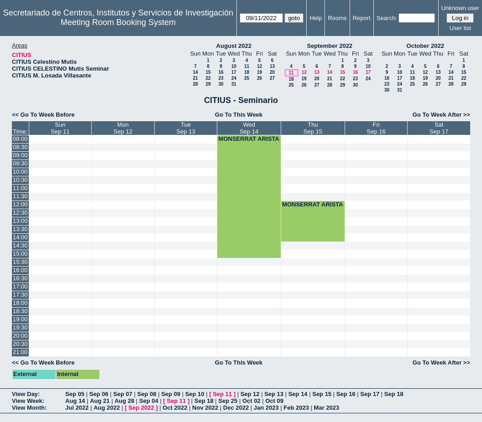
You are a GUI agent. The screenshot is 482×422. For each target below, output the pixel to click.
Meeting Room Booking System (118, 22)
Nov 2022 (205, 407)
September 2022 (329, 45)
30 (220, 84)
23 (220, 78)
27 (272, 78)
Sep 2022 (141, 407)
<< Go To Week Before (43, 114)
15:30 (20, 261)
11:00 (20, 188)
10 (233, 66)
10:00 (20, 171)
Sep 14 (298, 394)
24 (233, 78)
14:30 (20, 245)
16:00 (20, 270)
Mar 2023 (327, 407)
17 (233, 72)
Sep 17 (369, 394)
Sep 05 (74, 394)
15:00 (20, 253)
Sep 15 (321, 394)
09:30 (20, 163)
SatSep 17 (439, 128)
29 (207, 84)
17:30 (20, 294)
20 (272, 72)
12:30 (20, 212)
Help (315, 18)
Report (362, 18)
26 (259, 78)
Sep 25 (227, 400)
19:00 (20, 319)
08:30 (20, 147)
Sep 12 (250, 394)
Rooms (337, 18)
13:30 (20, 229)
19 (259, 72)
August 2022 (233, 45)
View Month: (29, 407)
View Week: (28, 400)
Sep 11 (222, 394)
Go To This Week (238, 114)
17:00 (20, 286)
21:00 (20, 352)
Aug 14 (75, 400)
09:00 (20, 155)
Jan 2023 (266, 407)
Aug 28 (124, 400)
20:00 (20, 335)
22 (207, 78)
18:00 (20, 302)
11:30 (20, 196)
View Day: (26, 394)
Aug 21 (100, 400)
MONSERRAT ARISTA (248, 138)
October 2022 (425, 45)
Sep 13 (273, 394)
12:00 (20, 204)
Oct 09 (274, 400)
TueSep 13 (185, 128)
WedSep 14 (249, 128)
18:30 (20, 311)
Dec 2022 (236, 407)
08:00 (20, 138)
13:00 (20, 220)
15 (207, 72)
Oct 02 (251, 400)
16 (220, 72)
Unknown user (460, 8)
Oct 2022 (174, 407)
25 (246, 78)
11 (246, 66)
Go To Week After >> (441, 114)
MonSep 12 (123, 128)
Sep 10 (194, 394)
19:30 (20, 327)
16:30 (20, 278)
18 (246, 72)
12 (259, 66)
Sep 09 (170, 394)
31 (233, 84)
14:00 (20, 237)
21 (195, 78)
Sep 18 (393, 394)
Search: (387, 18)
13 (272, 66)
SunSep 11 (60, 128)
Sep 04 (148, 400)
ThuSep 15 (313, 128)
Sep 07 (122, 394)
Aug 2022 (107, 407)
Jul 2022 (77, 407)
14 (195, 72)
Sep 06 (99, 394)
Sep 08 (147, 394)
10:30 (20, 179)
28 (195, 84)
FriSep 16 (376, 128)
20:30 (20, 343)
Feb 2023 (296, 407)
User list (460, 28)
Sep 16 (346, 394)
